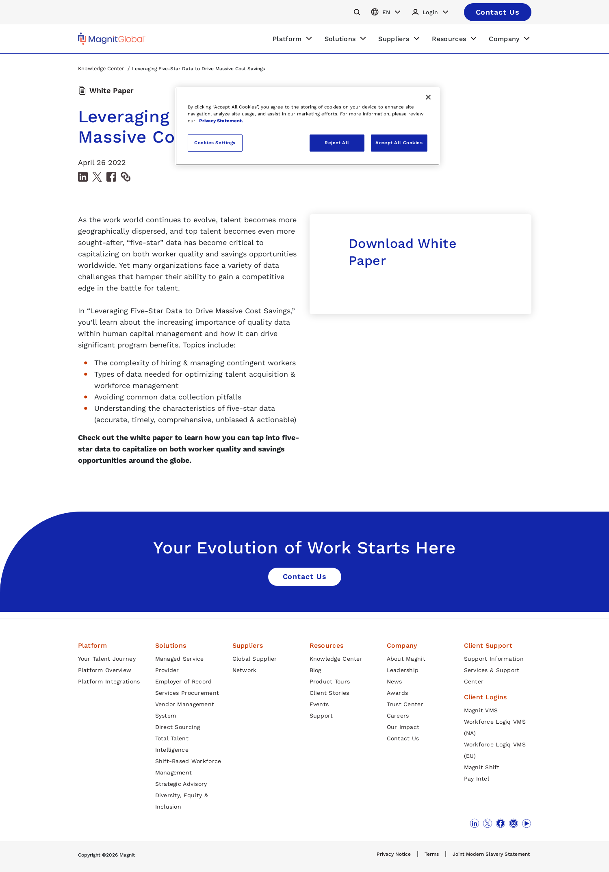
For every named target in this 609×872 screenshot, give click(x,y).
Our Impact (403, 727)
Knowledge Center (102, 68)
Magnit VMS (481, 710)
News (394, 681)
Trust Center (405, 704)
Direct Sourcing (177, 727)
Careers (398, 715)
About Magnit (406, 658)
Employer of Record (183, 681)
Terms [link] (432, 854)
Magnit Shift (481, 767)
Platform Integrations (109, 681)
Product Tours (330, 681)
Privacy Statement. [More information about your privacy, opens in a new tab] (221, 121)
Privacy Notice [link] (394, 854)
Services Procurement (187, 693)
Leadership (403, 670)
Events (319, 704)
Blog (315, 670)
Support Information (494, 658)
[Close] (428, 97)
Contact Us (403, 738)
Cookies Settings (215, 142)
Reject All (337, 142)
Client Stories (329, 693)
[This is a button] (497, 12)
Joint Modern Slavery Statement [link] (491, 854)
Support (321, 715)
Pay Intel (477, 778)
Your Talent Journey (107, 658)
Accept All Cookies (399, 142)
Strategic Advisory (181, 784)
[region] (308, 126)
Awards (397, 693)
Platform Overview (105, 670)
